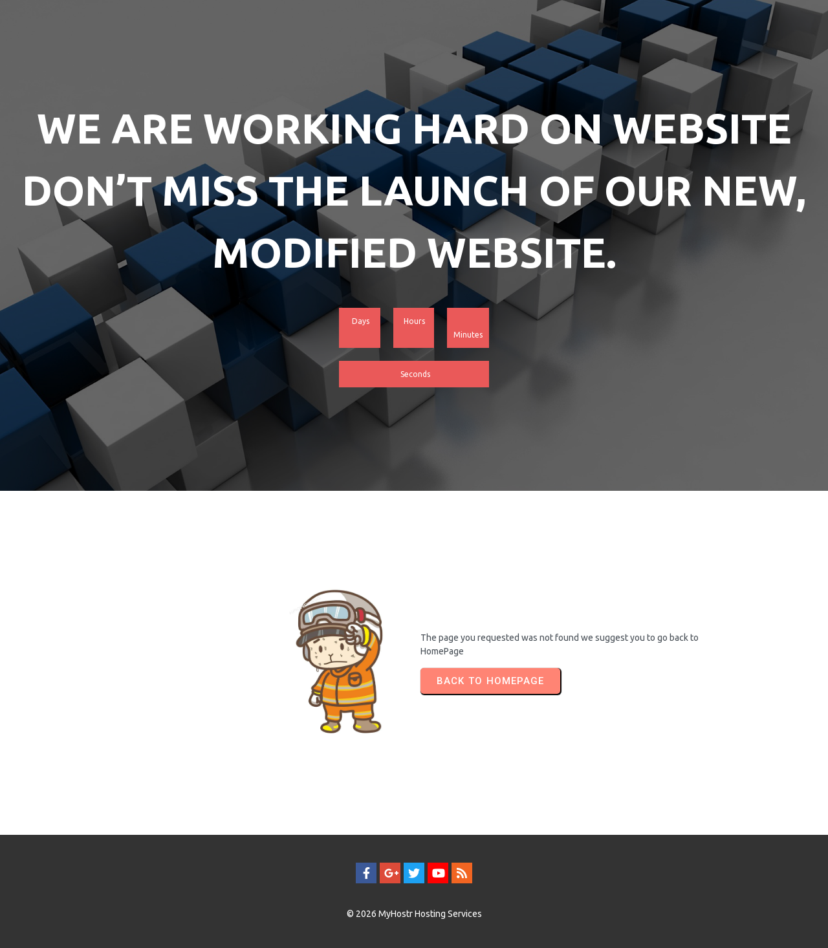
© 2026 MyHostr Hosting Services (414, 914)
